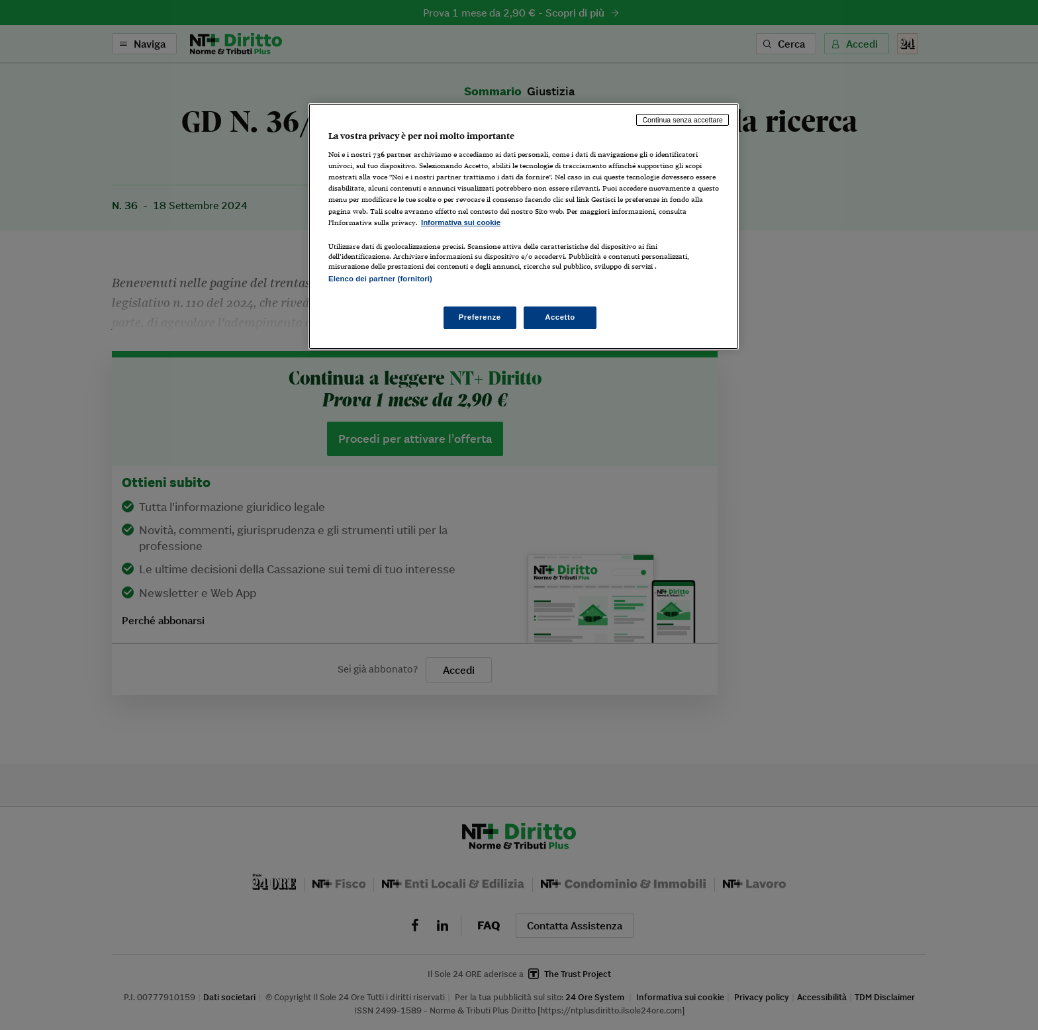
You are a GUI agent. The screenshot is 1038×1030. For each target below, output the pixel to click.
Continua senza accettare (682, 120)
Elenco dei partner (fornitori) (380, 279)
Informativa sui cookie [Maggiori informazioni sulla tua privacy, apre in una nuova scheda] (460, 222)
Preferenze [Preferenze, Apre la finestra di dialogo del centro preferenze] (480, 317)
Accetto (560, 317)
